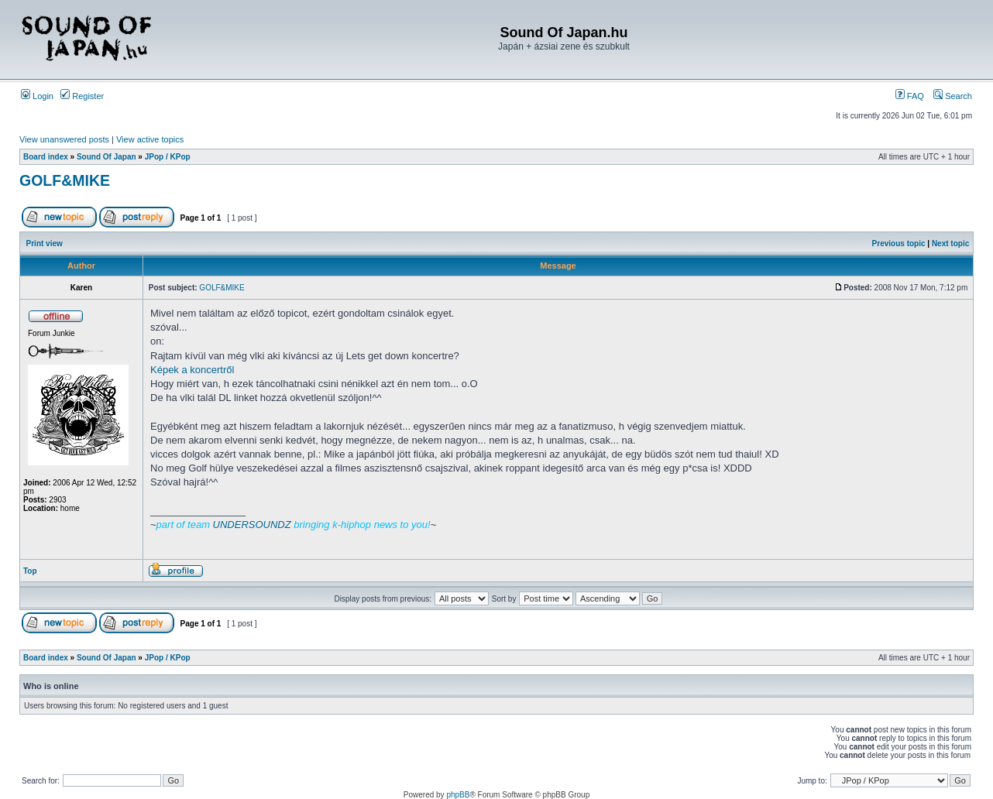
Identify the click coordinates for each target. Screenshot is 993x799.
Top (30, 571)
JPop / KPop (168, 157)
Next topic (950, 243)
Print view (44, 243)
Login (37, 96)
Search (952, 96)
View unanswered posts (64, 139)
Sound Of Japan (106, 157)
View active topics (150, 139)
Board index (45, 157)
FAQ (909, 96)
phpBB (457, 794)
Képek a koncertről (192, 369)
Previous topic (899, 243)
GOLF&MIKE (64, 180)
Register (82, 96)
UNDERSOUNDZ (252, 524)
